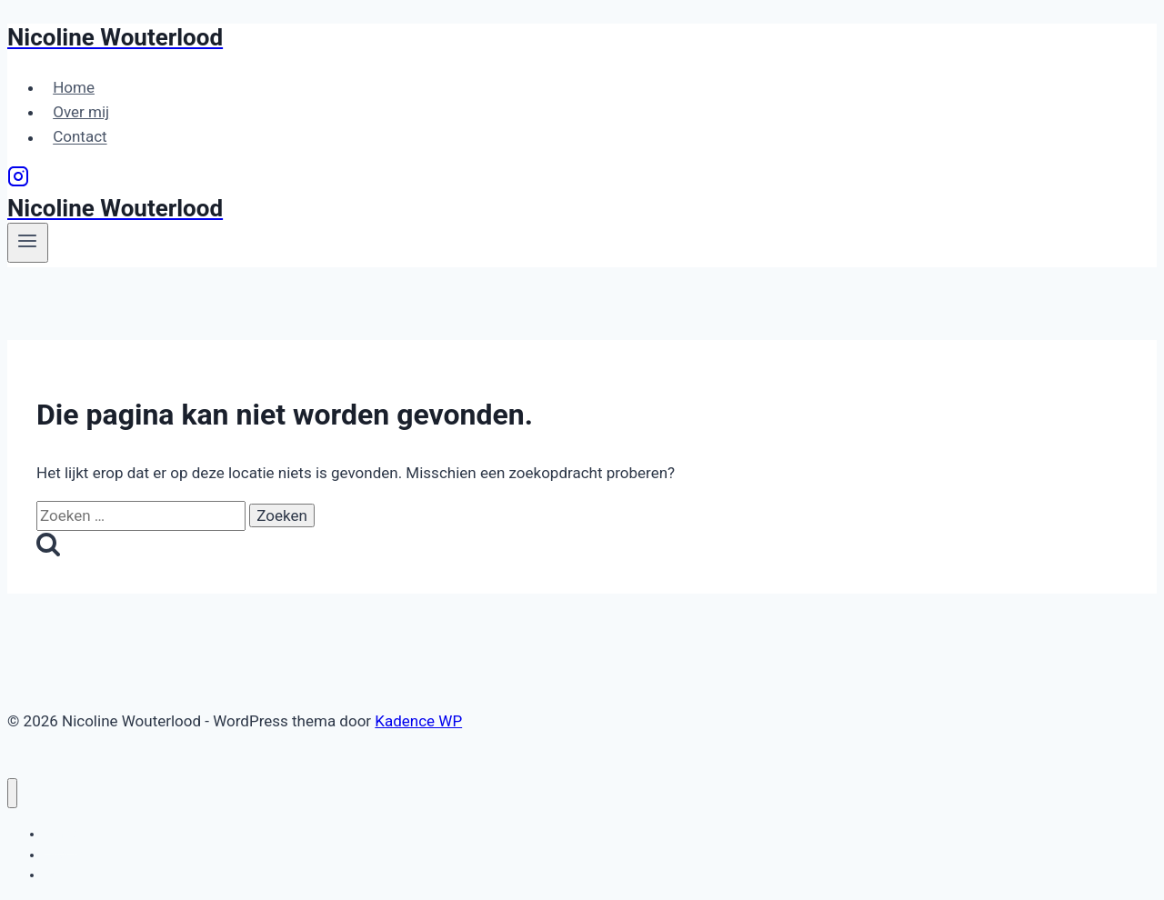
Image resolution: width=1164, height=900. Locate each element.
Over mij (81, 112)
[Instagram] (18, 182)
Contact (79, 137)
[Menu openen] (27, 243)
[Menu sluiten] (12, 793)
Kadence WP (418, 721)
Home (74, 87)
